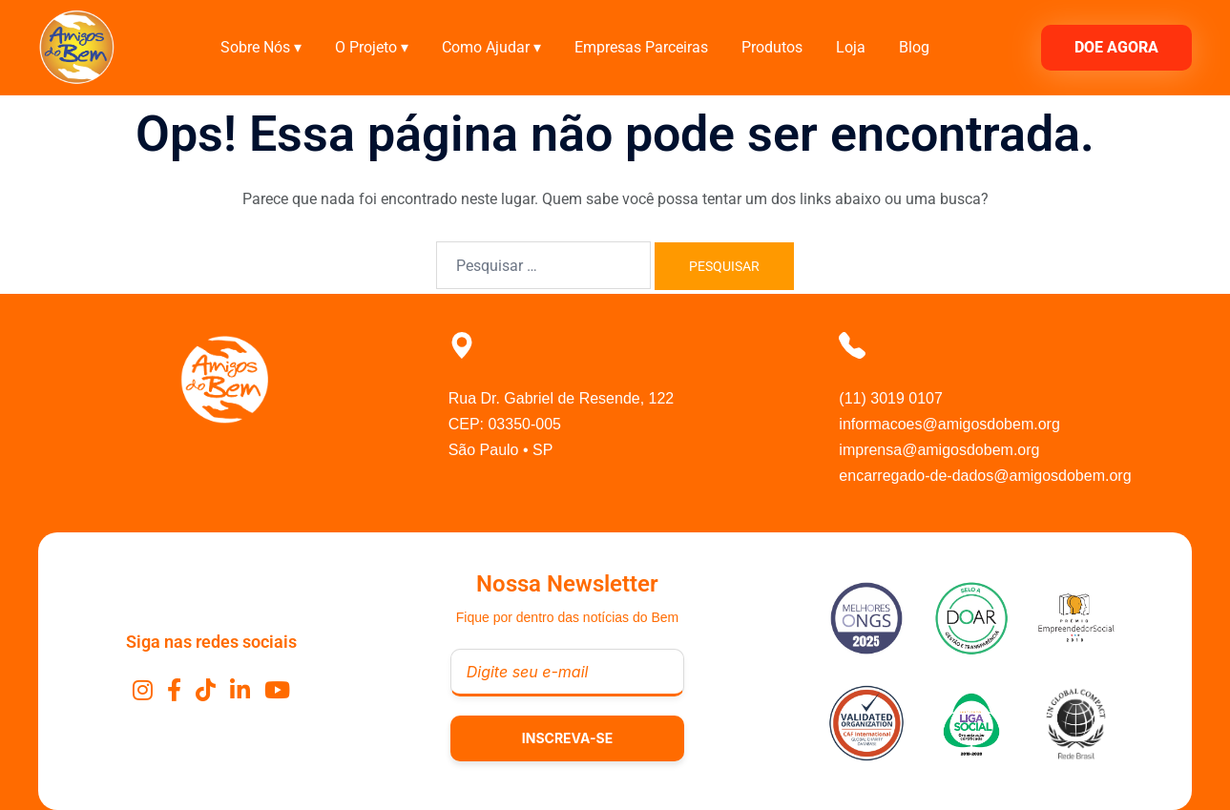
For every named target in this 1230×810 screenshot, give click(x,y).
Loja (850, 47)
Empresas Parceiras (641, 47)
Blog (914, 47)
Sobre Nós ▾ (261, 47)
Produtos (772, 47)
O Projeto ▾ (371, 47)
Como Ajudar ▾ (491, 47)
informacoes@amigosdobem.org (949, 424)
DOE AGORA (1116, 47)
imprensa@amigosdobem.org (939, 450)
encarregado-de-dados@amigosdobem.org (985, 475)
